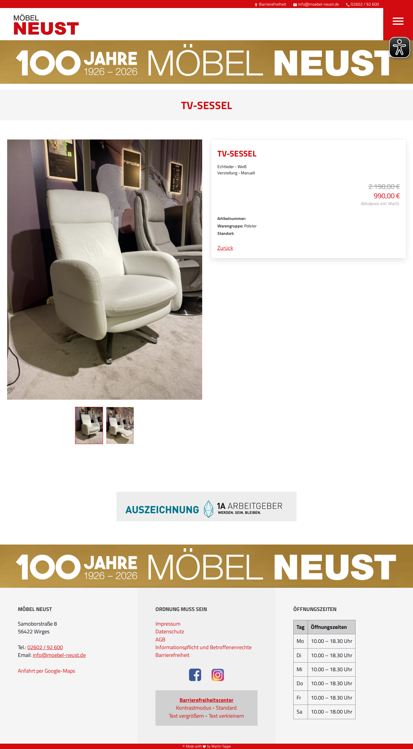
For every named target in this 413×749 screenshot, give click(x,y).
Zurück (225, 248)
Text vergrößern (186, 716)
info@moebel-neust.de (316, 4)
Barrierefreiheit (270, 4)
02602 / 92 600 (362, 4)
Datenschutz (169, 631)
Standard (226, 708)
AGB (160, 639)
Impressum (167, 624)
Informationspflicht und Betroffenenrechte (203, 647)
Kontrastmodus (193, 708)
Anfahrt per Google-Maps (46, 671)
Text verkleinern (226, 716)
